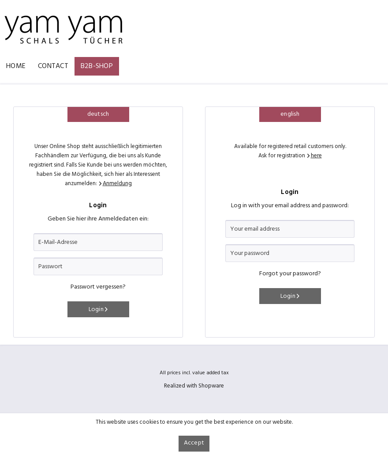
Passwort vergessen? (98, 287)
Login (98, 309)
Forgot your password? (290, 274)
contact (53, 66)
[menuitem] (16, 66)
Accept (194, 443)
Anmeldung (117, 183)
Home (16, 66)
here (316, 155)
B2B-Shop (97, 66)
